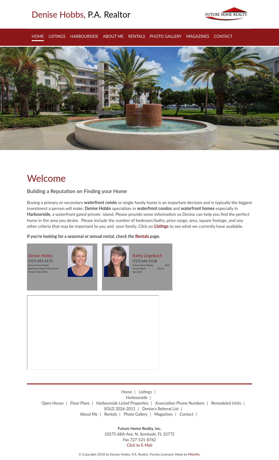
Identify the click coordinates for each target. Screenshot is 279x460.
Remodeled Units (226, 403)
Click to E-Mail (139, 445)
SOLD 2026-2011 (120, 408)
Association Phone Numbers (180, 403)
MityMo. (194, 454)
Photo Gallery (166, 36)
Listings (57, 36)
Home (38, 36)
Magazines (197, 36)
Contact (223, 36)
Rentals (136, 36)
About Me (113, 36)
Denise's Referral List (160, 408)
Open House (52, 403)
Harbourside (84, 36)
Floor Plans (80, 403)
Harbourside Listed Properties (122, 403)
